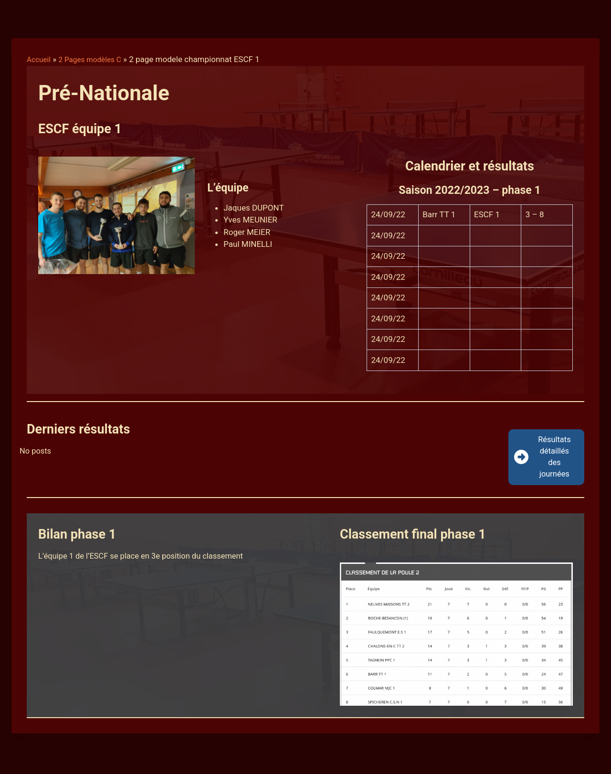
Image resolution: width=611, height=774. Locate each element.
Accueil (40, 59)
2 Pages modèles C (96, 59)
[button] (546, 458)
